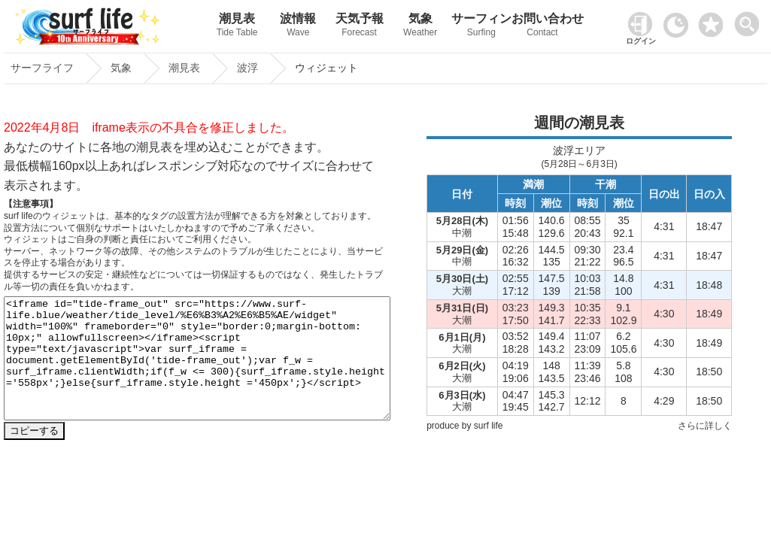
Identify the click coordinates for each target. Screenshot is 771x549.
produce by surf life (464, 425)
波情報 (298, 26)
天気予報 (359, 26)
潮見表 (237, 26)
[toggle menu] (750, 20)
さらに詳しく (705, 425)
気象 (420, 26)
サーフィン (481, 26)
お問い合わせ (541, 26)
